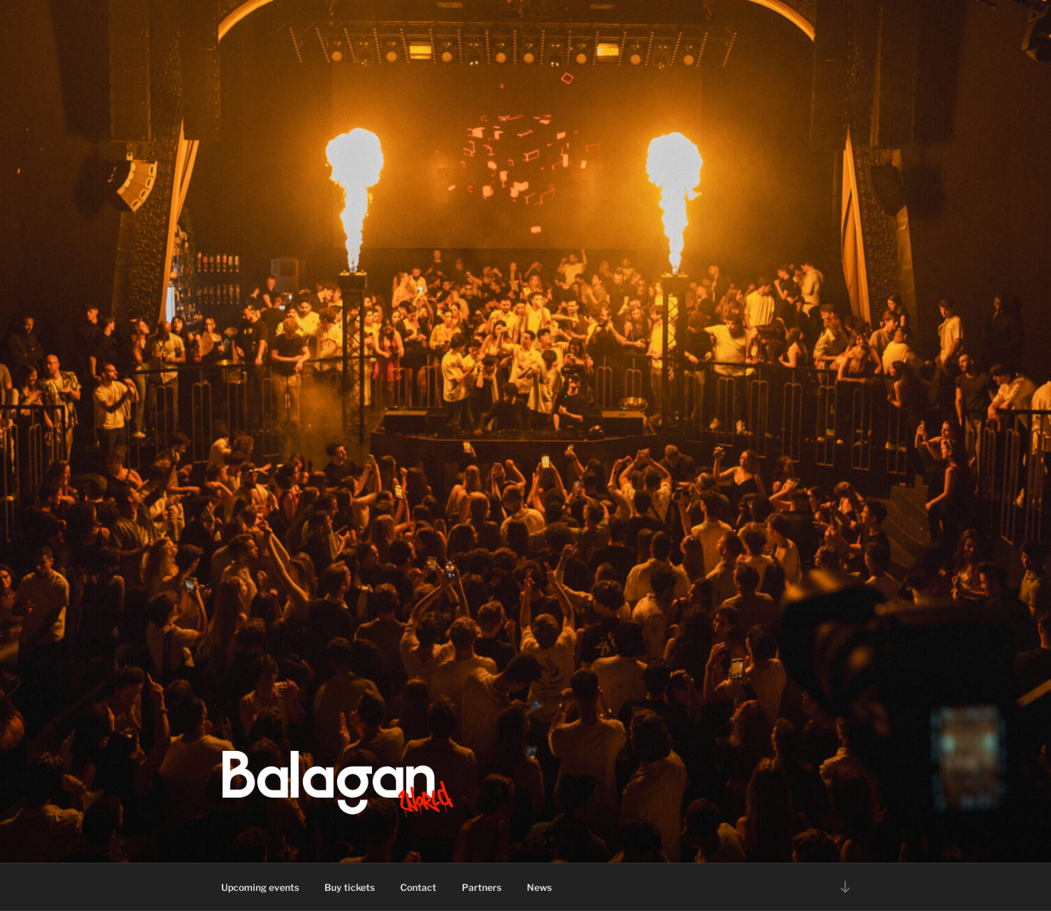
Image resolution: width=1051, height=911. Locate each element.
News (539, 887)
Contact (418, 887)
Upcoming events (260, 887)
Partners (481, 887)
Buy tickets (349, 887)
